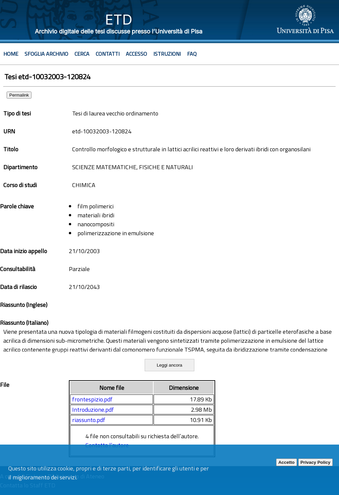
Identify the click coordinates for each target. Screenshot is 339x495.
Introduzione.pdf (93, 409)
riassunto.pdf (88, 419)
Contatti (108, 54)
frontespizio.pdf (92, 399)
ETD (118, 19)
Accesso (136, 54)
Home (10, 54)
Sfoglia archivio (46, 54)
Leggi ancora (169, 365)
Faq (192, 54)
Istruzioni (167, 54)
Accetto (286, 462)
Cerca (81, 54)
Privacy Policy (315, 462)
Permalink (19, 95)
